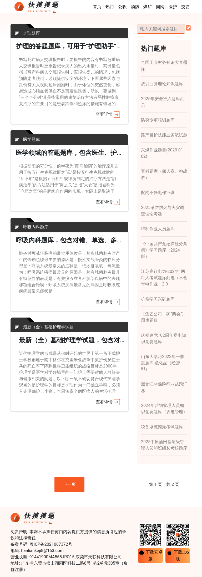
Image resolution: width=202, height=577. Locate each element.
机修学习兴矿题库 (158, 299)
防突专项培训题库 (158, 120)
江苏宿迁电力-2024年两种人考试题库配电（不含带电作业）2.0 (164, 278)
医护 (173, 6)
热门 (109, 6)
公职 (122, 6)
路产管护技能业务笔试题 (164, 134)
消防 (135, 6)
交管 (185, 6)
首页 (97, 6)
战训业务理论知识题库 (162, 83)
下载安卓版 (150, 555)
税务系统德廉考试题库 (162, 426)
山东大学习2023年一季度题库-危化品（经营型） (162, 363)
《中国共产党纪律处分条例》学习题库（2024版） (164, 250)
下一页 (69, 484)
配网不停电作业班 (158, 192)
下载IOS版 (177, 555)
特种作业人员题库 (158, 228)
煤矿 (147, 6)
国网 (160, 6)
